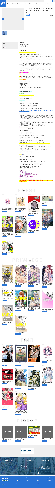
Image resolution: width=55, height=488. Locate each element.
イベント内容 (5, 47)
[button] (3, 19)
